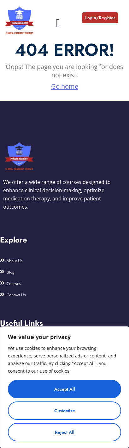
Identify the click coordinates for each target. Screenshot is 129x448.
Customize (64, 410)
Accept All (64, 389)
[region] (64, 387)
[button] (58, 23)
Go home (64, 86)
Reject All (64, 432)
